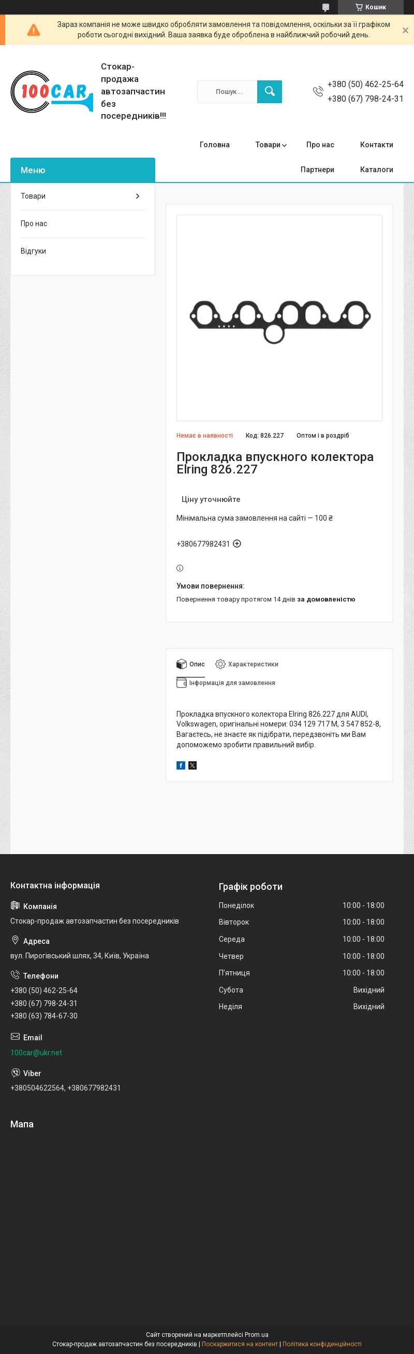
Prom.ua (257, 1334)
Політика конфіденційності (322, 1344)
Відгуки (33, 251)
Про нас (320, 145)
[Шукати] (269, 91)
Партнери (317, 169)
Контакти (376, 145)
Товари (268, 145)
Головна (215, 145)
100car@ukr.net (36, 1053)
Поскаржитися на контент (240, 1344)
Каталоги (376, 169)
